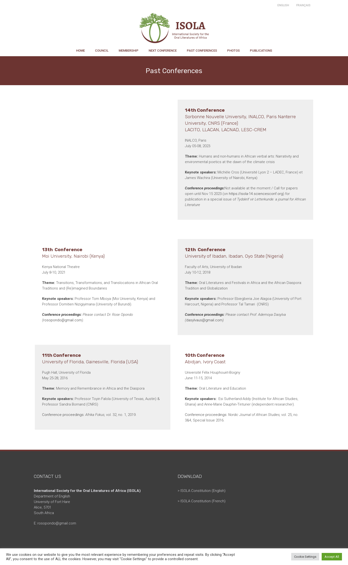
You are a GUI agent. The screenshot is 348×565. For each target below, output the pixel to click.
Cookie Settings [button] (305, 556)
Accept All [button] (332, 556)
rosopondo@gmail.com (62, 320)
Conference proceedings (63, 415)
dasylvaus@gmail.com (204, 320)
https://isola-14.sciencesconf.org (256, 194)
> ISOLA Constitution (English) (201, 491)
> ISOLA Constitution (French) (201, 501)
